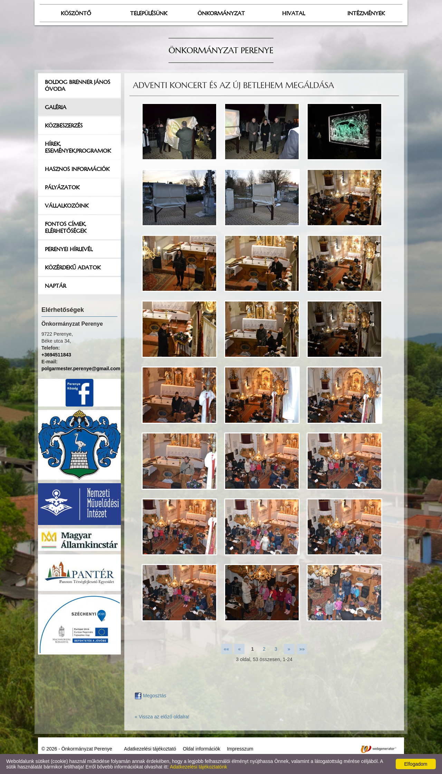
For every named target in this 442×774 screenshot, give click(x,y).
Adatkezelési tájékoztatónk (198, 767)
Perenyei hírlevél (69, 249)
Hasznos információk (77, 168)
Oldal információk (201, 749)
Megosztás (150, 695)
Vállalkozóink (66, 205)
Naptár (55, 285)
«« (226, 649)
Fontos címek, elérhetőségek (65, 227)
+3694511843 (56, 354)
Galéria (55, 107)
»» (302, 649)
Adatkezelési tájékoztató (150, 749)
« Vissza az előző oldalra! (162, 716)
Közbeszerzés (64, 125)
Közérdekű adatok (72, 267)
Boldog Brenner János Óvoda (77, 85)
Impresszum (240, 749)
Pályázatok (62, 187)
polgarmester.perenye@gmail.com (80, 368)
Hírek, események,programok (78, 147)
